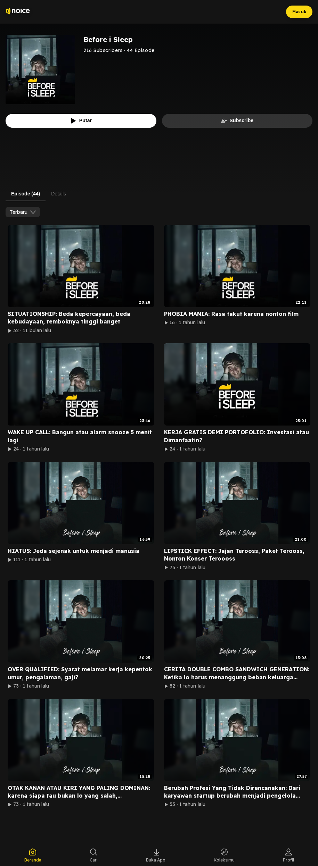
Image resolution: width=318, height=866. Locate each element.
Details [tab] (58, 193)
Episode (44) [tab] (25, 193)
